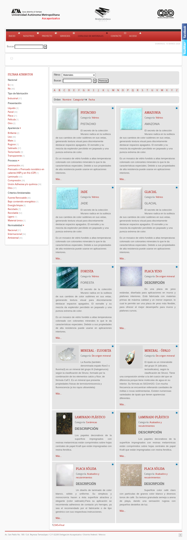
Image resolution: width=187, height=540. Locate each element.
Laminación (16, 165)
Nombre (67, 99)
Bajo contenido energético (23, 201)
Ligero (12, 216)
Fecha (92, 99)
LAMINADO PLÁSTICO (90, 417)
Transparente (16, 155)
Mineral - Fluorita (96, 351)
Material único (16, 220)
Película (13, 119)
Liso (12, 136)
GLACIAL (151, 192)
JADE (84, 192)
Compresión (16, 180)
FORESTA (87, 271)
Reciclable (15, 213)
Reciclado (14, 209)
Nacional (14, 230)
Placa (12, 115)
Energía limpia (16, 205)
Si (10, 85)
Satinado (14, 148)
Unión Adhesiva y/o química (24, 184)
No (11, 88)
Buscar (10, 46)
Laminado (15, 176)
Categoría (78, 99)
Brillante (13, 133)
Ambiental (15, 237)
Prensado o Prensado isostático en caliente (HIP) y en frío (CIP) (26, 171)
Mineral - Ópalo (157, 351)
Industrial (15, 98)
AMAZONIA (153, 113)
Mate (12, 140)
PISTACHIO (88, 113)
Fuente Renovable (19, 197)
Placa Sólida (86, 469)
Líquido (13, 108)
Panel (12, 112)
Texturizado (15, 152)
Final (61, 525)
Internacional (17, 234)
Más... (59, 179)
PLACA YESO (153, 271)
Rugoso (13, 144)
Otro (11, 123)
